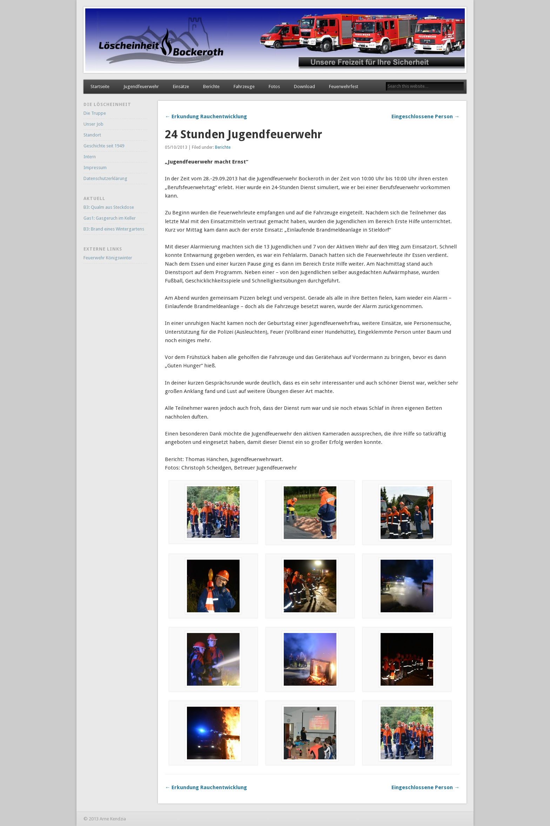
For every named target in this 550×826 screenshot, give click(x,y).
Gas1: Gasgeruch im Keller (109, 218)
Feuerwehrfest (343, 86)
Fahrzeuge (244, 86)
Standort (92, 135)
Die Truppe (94, 113)
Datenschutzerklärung (105, 178)
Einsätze (181, 86)
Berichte (211, 86)
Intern (89, 156)
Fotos (274, 86)
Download (304, 86)
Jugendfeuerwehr (141, 86)
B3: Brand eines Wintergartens (113, 229)
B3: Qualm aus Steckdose (108, 207)
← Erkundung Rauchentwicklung (206, 116)
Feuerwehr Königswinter (107, 257)
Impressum (95, 167)
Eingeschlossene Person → (425, 116)
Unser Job (93, 124)
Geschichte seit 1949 (103, 145)
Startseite (99, 86)
